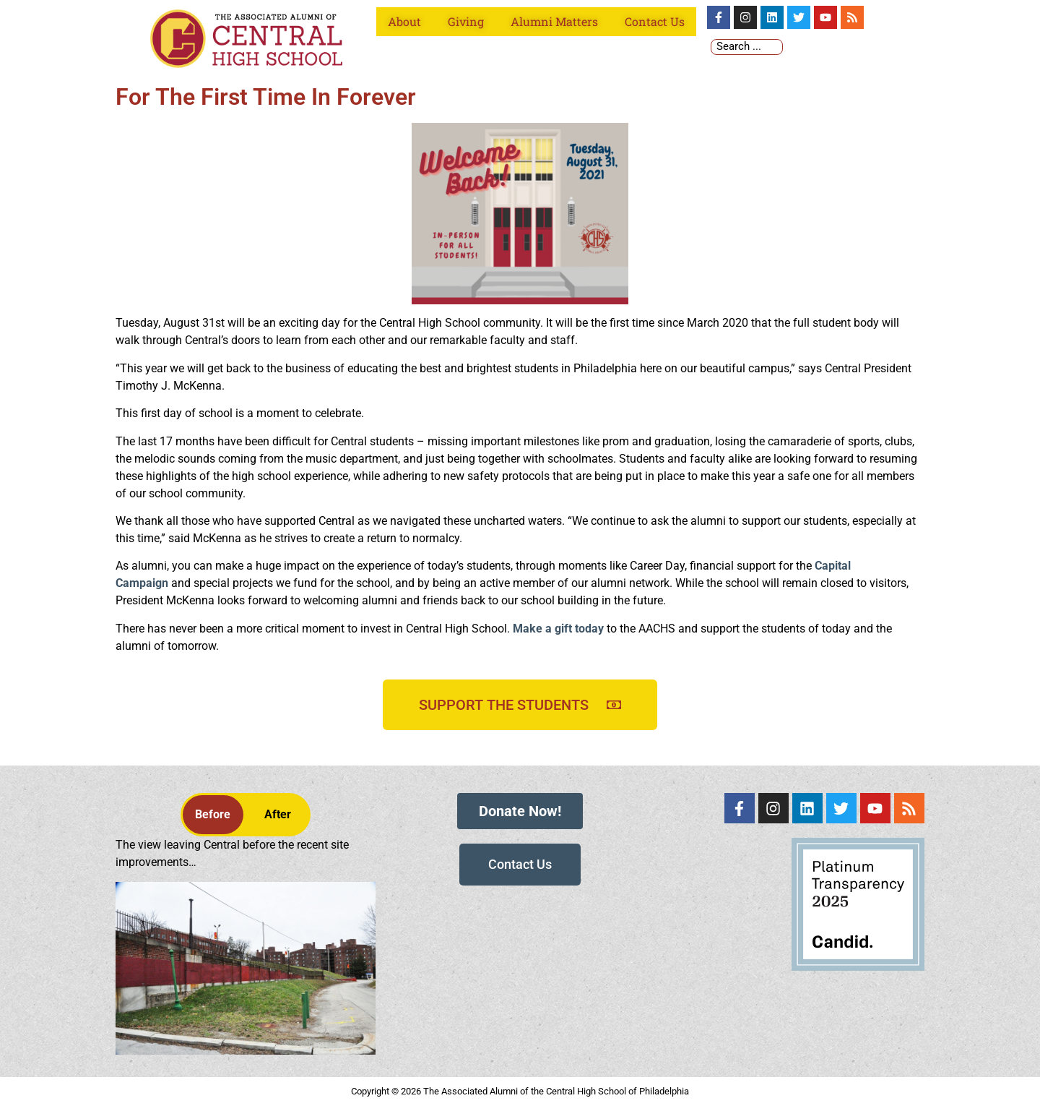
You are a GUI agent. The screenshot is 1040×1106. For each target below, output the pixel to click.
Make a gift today (558, 628)
